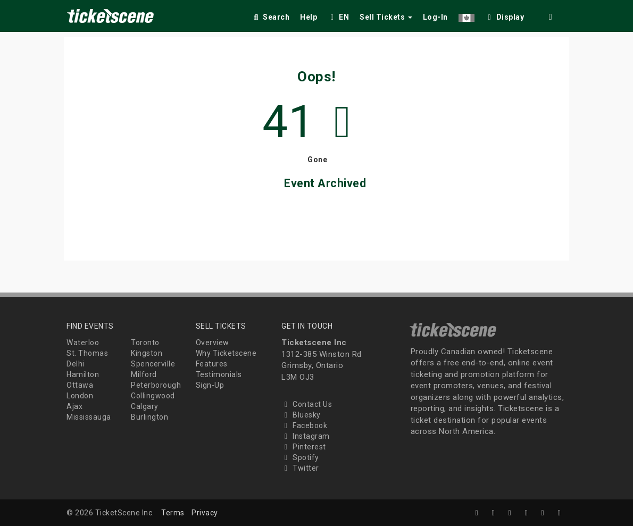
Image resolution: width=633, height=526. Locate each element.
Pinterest (303, 446)
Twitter (300, 468)
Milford (144, 374)
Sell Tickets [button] (386, 17)
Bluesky (301, 415)
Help (308, 17)
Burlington (149, 417)
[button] (466, 15)
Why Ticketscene (226, 353)
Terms (173, 512)
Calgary (145, 406)
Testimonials (219, 374)
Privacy (204, 512)
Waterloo (82, 342)
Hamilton (82, 374)
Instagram (305, 436)
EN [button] (338, 17)
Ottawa (79, 385)
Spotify (300, 457)
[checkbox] (505, 15)
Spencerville (153, 364)
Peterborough (156, 385)
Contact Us (306, 404)
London (79, 395)
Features (212, 364)
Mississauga (88, 417)
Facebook (304, 425)
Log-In (435, 17)
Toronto (145, 342)
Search (270, 17)
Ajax (74, 406)
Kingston (146, 353)
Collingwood (153, 395)
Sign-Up (210, 385)
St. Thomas (87, 353)
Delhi (75, 364)
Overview (212, 342)
